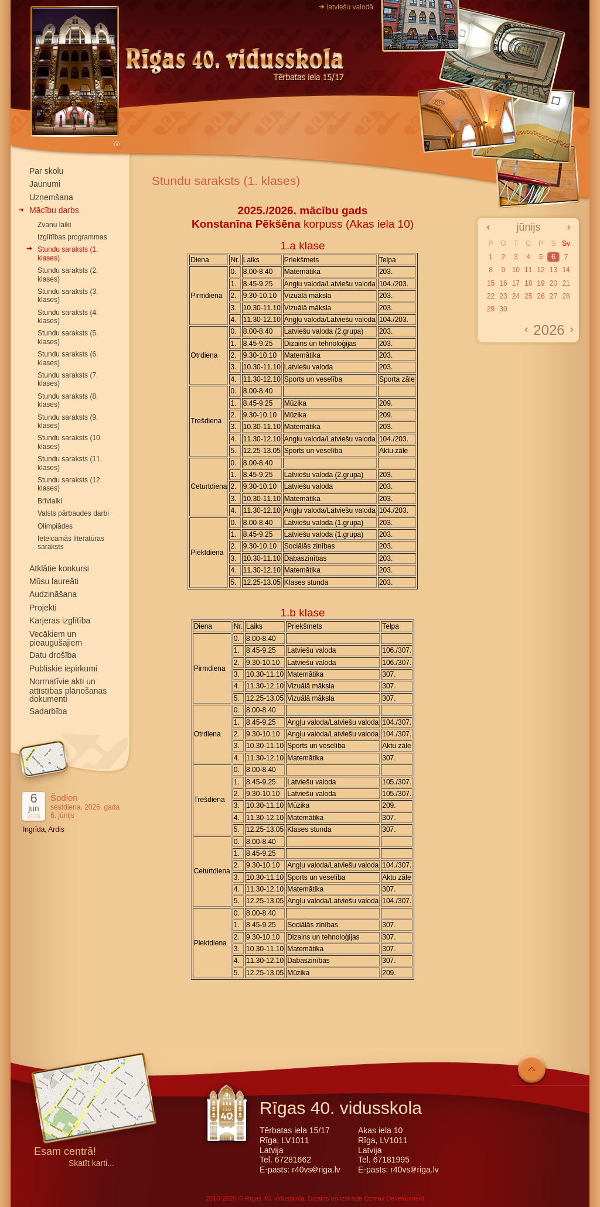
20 (553, 283)
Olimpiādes (55, 526)
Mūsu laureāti (54, 581)
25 (528, 296)
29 (491, 309)
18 (528, 283)
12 (540, 270)
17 (516, 283)
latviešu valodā (350, 7)
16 (503, 283)
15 (491, 283)
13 (553, 270)
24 (516, 296)
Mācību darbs (54, 210)
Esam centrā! (65, 1152)
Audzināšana (53, 594)
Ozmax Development (394, 1198)
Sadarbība (48, 711)
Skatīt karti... (91, 1163)
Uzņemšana (51, 197)
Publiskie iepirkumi (63, 668)
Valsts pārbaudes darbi (73, 513)
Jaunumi (44, 183)
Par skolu (46, 171)
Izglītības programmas (72, 237)
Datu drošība (52, 655)
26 (540, 296)
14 (566, 270)
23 (503, 296)
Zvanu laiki (54, 225)
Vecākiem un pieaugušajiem (55, 638)
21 (566, 283)
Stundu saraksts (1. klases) (226, 180)
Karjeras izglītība (59, 620)
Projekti (43, 607)
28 (566, 296)
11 (528, 270)
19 (540, 283)
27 (553, 296)
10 (516, 270)
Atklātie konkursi (59, 568)
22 (491, 296)
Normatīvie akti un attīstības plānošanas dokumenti (68, 690)
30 (503, 309)
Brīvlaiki (50, 501)
